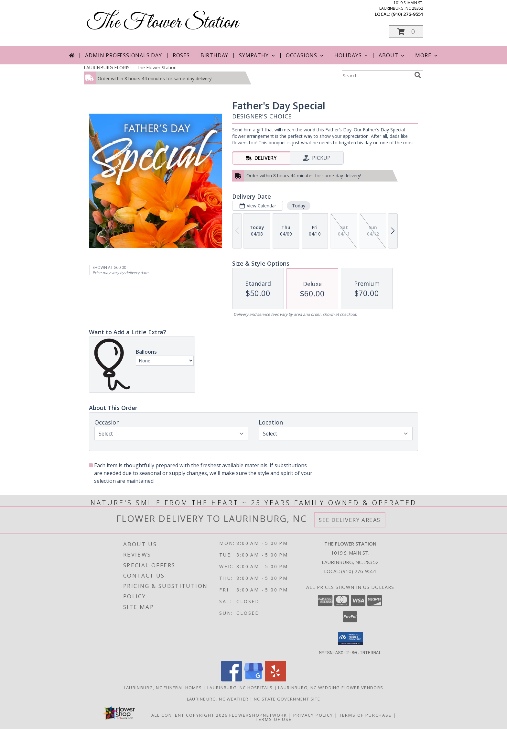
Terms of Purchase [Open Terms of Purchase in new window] (365, 715)
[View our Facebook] (231, 679)
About (392, 55)
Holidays (351, 55)
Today (298, 206)
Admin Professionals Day (123, 55)
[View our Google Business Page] (253, 679)
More (427, 55)
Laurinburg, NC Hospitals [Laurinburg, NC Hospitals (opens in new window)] (240, 687)
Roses (181, 55)
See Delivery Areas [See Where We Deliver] (350, 520)
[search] (418, 75)
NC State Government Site (287, 698)
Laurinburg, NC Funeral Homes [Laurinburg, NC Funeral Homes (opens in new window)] (163, 687)
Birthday (214, 55)
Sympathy (257, 55)
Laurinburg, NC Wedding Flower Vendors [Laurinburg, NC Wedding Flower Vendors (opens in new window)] (330, 687)
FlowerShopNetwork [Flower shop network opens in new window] (258, 715)
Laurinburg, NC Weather (218, 698)
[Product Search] (376, 75)
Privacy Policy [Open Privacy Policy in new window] (313, 715)
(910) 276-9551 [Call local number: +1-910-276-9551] (407, 14)
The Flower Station (162, 23)
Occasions (305, 55)
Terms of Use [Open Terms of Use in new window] (274, 719)
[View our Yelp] (275, 679)
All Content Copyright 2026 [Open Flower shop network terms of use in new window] (189, 715)
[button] (406, 31)
